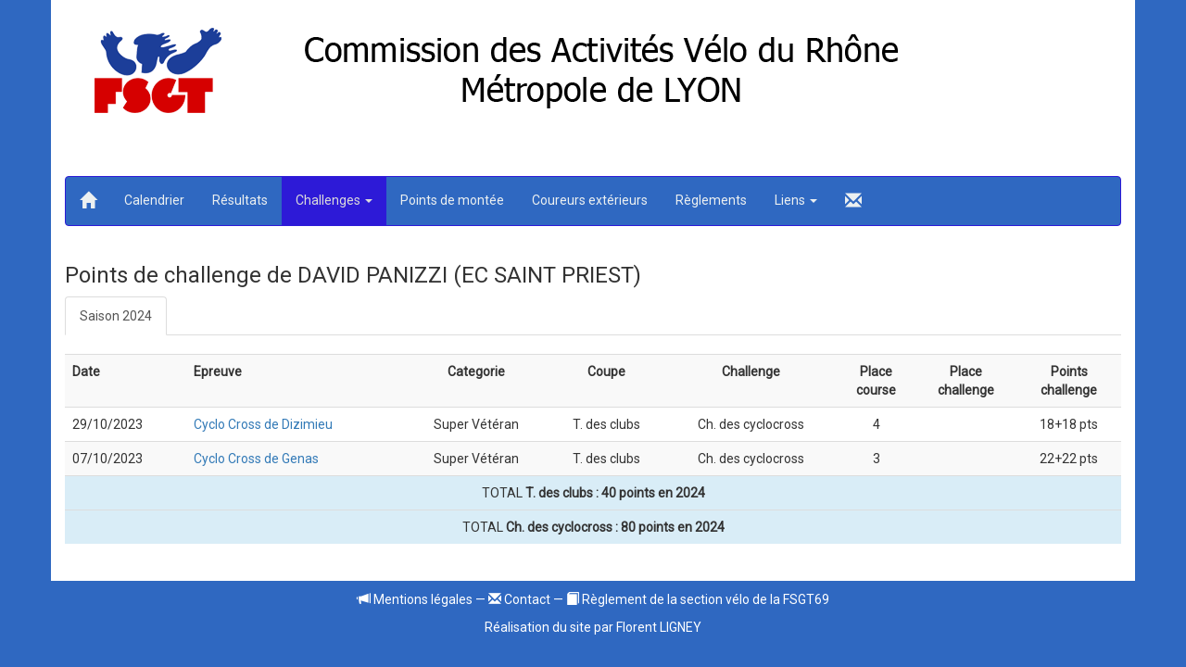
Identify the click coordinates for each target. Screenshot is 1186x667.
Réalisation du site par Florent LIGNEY (593, 627)
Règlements (711, 200)
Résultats (240, 200)
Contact (519, 599)
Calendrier (154, 200)
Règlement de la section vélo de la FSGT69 (697, 599)
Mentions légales (415, 599)
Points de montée (452, 200)
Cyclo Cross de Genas (256, 458)
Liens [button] (796, 200)
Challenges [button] (334, 200)
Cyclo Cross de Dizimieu (263, 424)
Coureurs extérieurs (590, 200)
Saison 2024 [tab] (116, 315)
